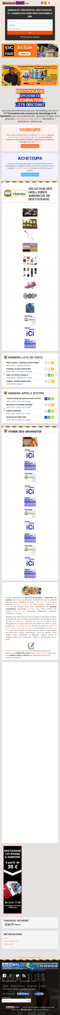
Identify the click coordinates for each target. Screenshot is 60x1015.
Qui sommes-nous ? (11, 941)
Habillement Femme (24, 371)
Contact (5, 986)
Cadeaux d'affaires (24, 365)
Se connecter (32, 986)
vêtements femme (43, 602)
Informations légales (10, 989)
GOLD (36, 137)
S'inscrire (43, 986)
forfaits (37, 142)
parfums (31, 609)
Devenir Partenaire (18, 986)
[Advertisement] (30, 752)
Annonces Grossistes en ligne (30, 958)
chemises (17, 604)
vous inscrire (42, 135)
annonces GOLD (41, 653)
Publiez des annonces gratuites (18, 651)
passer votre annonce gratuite (19, 137)
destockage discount (23, 626)
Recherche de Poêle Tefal (16, 417)
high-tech (17, 611)
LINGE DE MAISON (13, 411)
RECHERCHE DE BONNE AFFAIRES (19, 405)
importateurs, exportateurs (28, 118)
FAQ (5, 938)
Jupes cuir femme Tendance (17, 375)
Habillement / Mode (24, 378)
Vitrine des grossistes (25, 431)
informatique (38, 621)
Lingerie (20, 384)
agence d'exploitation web (44, 1007)
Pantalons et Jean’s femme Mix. (18, 369)
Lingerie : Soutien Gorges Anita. (18, 381)
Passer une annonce (30, 146)
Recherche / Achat (24, 401)
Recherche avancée (30, 37)
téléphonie (19, 621)
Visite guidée (9, 944)
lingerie (25, 604)
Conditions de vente (28, 989)
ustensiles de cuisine (25, 628)
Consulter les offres (30, 174)
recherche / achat (21, 168)
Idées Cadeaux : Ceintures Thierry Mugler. (22, 362)
